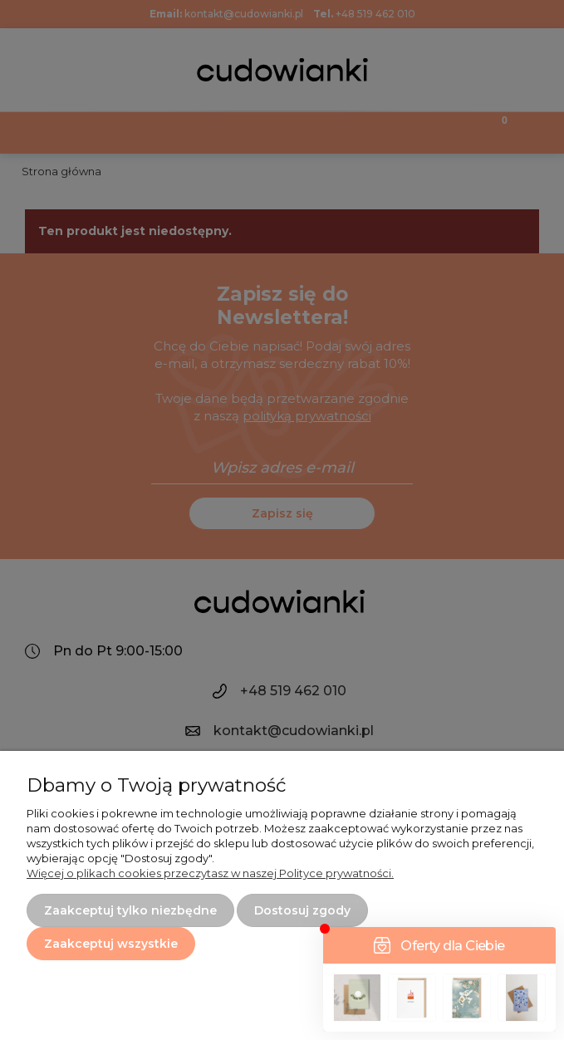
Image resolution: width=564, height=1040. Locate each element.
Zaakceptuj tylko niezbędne (130, 910)
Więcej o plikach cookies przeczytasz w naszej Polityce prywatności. (210, 873)
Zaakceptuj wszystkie (111, 943)
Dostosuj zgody (302, 910)
